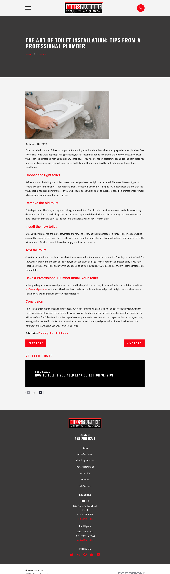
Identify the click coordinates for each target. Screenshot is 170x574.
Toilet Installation (59, 333)
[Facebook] (85, 554)
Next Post (134, 343)
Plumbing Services (85, 460)
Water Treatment (85, 466)
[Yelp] (78, 554)
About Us (85, 473)
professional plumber (36, 289)
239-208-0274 (85, 438)
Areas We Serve (85, 454)
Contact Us (85, 485)
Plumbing (43, 333)
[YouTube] (98, 554)
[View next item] (40, 392)
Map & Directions (85, 518)
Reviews (85, 479)
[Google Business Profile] (71, 554)
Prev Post (36, 343)
